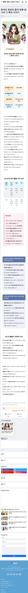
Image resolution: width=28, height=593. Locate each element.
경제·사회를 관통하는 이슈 (6, 581)
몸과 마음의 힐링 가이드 (6, 583)
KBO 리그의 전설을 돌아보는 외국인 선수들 (17, 517)
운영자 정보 (3, 592)
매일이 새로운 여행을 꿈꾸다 (7, 585)
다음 (3, 450)
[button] (2, 2)
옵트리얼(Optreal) (16, 567)
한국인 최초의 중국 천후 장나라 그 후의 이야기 (7, 432)
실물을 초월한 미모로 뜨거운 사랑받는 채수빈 (17, 528)
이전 (25, 450)
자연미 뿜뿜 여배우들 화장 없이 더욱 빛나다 (10, 509)
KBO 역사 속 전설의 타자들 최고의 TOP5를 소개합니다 (17, 523)
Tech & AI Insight (4, 587)
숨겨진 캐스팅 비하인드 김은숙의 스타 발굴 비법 (17, 512)
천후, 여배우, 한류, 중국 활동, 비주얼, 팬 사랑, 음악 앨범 (13, 6)
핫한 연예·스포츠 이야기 (11, 2)
